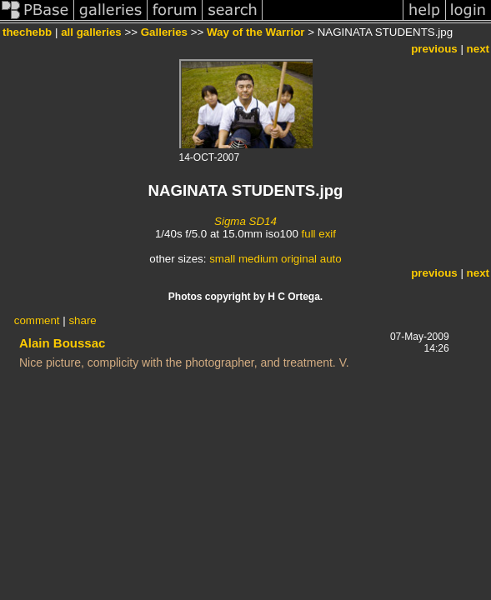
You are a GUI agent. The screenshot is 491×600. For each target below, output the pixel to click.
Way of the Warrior (256, 32)
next (478, 48)
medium (258, 258)
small (222, 258)
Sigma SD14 (245, 221)
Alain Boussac (62, 343)
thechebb (27, 32)
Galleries (164, 32)
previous (434, 48)
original (299, 258)
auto (331, 258)
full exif (319, 234)
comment (37, 320)
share (82, 320)
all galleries (91, 32)
